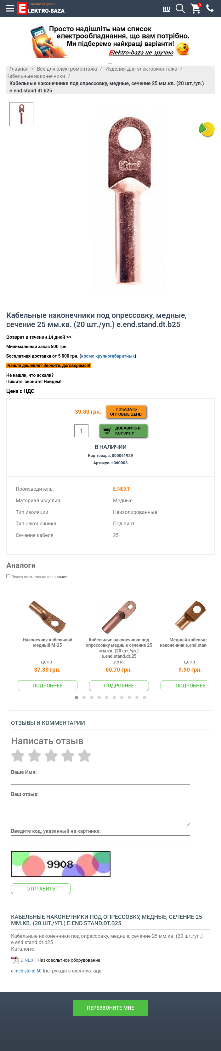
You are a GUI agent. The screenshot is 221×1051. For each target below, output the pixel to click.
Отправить (40, 889)
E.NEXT (28, 960)
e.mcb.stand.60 (26, 970)
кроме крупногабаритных (108, 356)
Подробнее (48, 686)
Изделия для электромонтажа (141, 69)
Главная (19, 69)
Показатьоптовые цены (126, 412)
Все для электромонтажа (67, 69)
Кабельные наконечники (35, 76)
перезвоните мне (110, 1008)
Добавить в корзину (127, 430)
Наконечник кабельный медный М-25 (47, 642)
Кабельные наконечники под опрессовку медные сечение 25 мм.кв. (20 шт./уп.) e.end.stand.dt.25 (119, 648)
